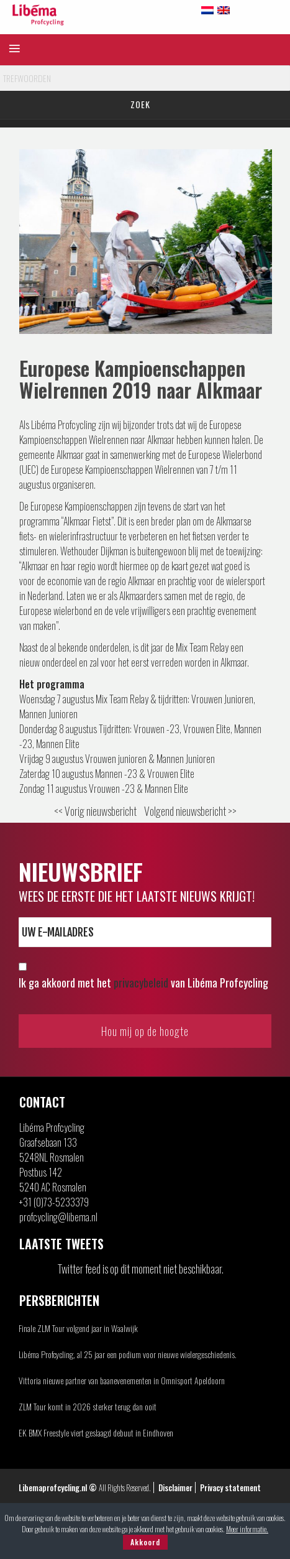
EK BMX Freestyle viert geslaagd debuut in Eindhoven (96, 1432)
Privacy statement (230, 1487)
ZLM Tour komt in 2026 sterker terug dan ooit (87, 1406)
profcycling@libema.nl (58, 1217)
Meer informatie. (247, 1529)
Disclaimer (175, 1487)
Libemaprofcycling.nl (53, 1487)
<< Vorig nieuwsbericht (95, 811)
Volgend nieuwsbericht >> (190, 811)
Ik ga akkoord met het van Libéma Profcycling (143, 982)
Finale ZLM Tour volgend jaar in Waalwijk (78, 1328)
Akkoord (145, 1542)
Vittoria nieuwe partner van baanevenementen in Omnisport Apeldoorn (122, 1380)
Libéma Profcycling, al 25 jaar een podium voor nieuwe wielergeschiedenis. (128, 1354)
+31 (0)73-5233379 (54, 1202)
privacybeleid (141, 982)
